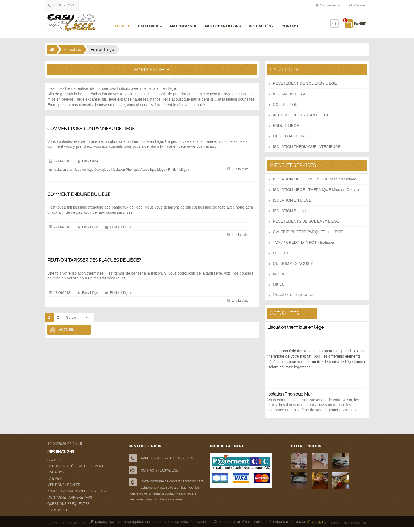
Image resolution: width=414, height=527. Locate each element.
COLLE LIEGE (285, 104)
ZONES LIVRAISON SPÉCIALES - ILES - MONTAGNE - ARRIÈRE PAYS (77, 494)
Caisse (359, 5)
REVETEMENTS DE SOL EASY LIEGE (306, 221)
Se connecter (330, 5)
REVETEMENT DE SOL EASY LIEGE (305, 83)
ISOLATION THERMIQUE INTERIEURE (306, 146)
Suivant (72, 317)
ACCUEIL (122, 26)
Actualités (72, 49)
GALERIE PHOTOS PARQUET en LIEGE (308, 232)
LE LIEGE (281, 253)
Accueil (66, 330)
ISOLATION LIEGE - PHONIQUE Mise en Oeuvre (314, 179)
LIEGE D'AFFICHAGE (291, 136)
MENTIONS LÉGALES (63, 485)
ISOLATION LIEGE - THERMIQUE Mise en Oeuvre (316, 189)
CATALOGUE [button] (150, 26)
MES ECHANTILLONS (223, 26)
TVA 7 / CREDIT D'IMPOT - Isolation (303, 242)
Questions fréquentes (293, 294)
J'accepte (315, 521)
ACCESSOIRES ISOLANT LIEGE (301, 115)
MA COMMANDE (183, 26)
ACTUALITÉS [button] (261, 26)
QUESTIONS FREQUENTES (68, 504)
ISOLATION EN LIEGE (292, 200)
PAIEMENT (55, 478)
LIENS (278, 284)
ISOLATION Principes (291, 211)
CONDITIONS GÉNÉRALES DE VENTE (76, 466)
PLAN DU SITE (58, 510)
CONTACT (290, 26)
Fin (87, 317)
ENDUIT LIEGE (286, 125)
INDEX (278, 274)
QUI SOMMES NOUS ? (293, 263)
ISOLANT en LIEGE (289, 94)
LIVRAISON (56, 472)
